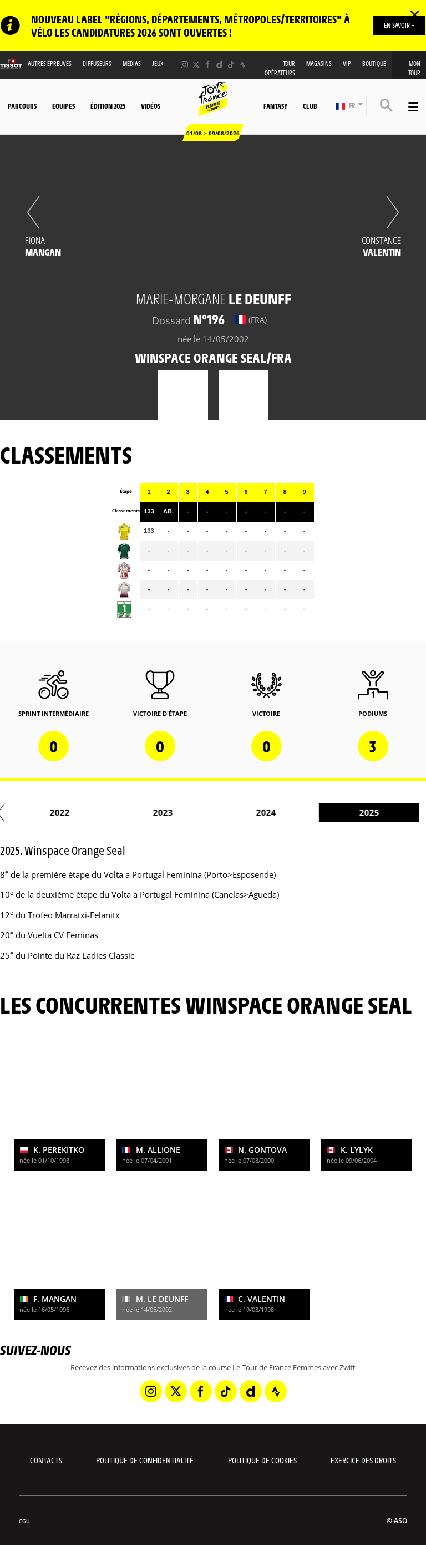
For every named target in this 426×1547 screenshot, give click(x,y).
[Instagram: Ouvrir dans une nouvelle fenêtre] (184, 64)
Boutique (374, 63)
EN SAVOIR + (399, 25)
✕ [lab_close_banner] (414, 14)
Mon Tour (414, 68)
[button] (349, 106)
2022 (98, 812)
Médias (132, 63)
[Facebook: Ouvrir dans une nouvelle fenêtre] (208, 64)
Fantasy (275, 105)
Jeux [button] (158, 63)
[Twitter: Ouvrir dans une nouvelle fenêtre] (196, 64)
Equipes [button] (63, 105)
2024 (304, 812)
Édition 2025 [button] (107, 105)
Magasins (319, 63)
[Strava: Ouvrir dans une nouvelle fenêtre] (242, 64)
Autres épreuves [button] (50, 63)
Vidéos (150, 105)
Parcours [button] (22, 105)
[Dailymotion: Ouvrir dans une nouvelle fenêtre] (219, 64)
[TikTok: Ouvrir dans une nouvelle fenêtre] (231, 64)
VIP (347, 63)
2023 (201, 812)
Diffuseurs (97, 63)
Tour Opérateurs (280, 68)
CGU (24, 1521)
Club (310, 105)
